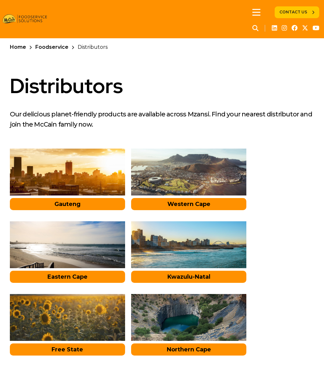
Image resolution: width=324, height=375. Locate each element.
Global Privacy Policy (149, 357)
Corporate (40, 357)
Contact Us (293, 12)
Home (18, 47)
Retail (68, 357)
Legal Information (207, 357)
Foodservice (51, 47)
